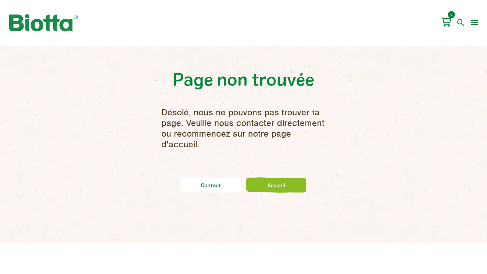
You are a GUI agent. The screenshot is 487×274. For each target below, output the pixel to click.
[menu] (474, 23)
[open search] (461, 23)
